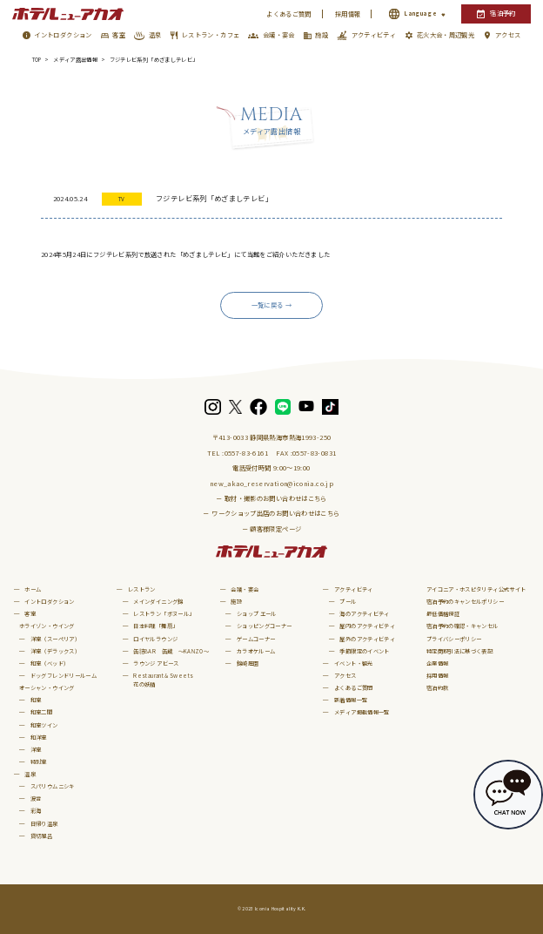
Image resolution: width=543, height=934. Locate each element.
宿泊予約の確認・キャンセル (462, 626)
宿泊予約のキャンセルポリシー (465, 602)
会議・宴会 (279, 34)
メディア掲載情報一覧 (362, 712)
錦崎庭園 (247, 663)
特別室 (38, 762)
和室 (36, 700)
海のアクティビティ (364, 614)
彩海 (36, 811)
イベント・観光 (353, 663)
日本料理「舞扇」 (155, 626)
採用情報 (347, 14)
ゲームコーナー (256, 639)
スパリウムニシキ (52, 786)
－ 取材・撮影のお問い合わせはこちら (271, 498)
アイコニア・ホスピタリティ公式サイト (476, 589)
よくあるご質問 (289, 14)
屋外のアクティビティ (367, 639)
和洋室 (38, 737)
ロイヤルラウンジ (155, 639)
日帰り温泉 (44, 824)
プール (347, 602)
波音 (36, 798)
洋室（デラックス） (55, 651)
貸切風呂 (41, 836)
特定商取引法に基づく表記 (459, 651)
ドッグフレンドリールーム (63, 676)
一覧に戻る (267, 305)
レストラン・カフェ (210, 34)
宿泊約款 (437, 688)
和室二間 (41, 712)
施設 (321, 34)
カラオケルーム (256, 651)
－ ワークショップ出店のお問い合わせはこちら (271, 513)
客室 (118, 34)
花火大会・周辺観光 (445, 34)
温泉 (155, 34)
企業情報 (437, 663)
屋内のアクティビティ (367, 626)
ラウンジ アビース (155, 663)
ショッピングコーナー (264, 626)
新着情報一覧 (350, 700)
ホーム (32, 589)
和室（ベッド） (50, 663)
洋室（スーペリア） (55, 639)
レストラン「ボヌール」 (163, 614)
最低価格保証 (442, 614)
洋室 (36, 750)
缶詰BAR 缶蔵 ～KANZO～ (171, 651)
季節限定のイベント (364, 651)
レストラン (142, 589)
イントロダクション (62, 34)
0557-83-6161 (246, 453)
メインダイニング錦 (158, 602)
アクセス (507, 34)
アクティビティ (374, 34)
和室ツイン (44, 725)
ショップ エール (257, 614)
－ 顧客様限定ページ (272, 529)
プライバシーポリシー (454, 639)
